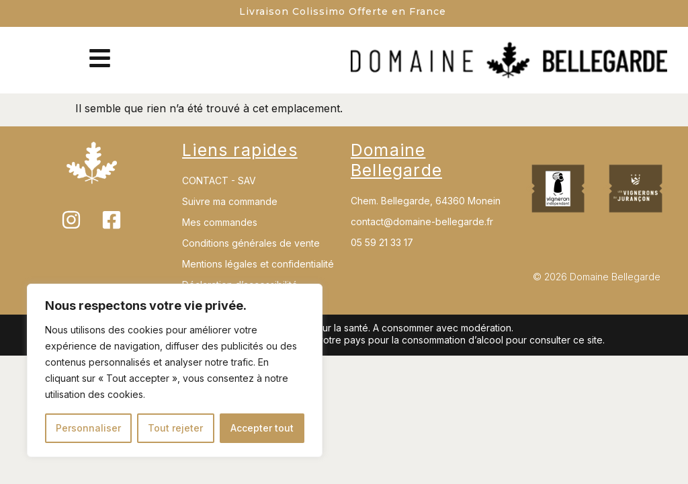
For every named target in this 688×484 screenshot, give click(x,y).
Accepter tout (262, 428)
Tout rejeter (175, 428)
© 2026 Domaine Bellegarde (596, 276)
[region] (174, 370)
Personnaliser (88, 428)
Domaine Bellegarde (396, 160)
